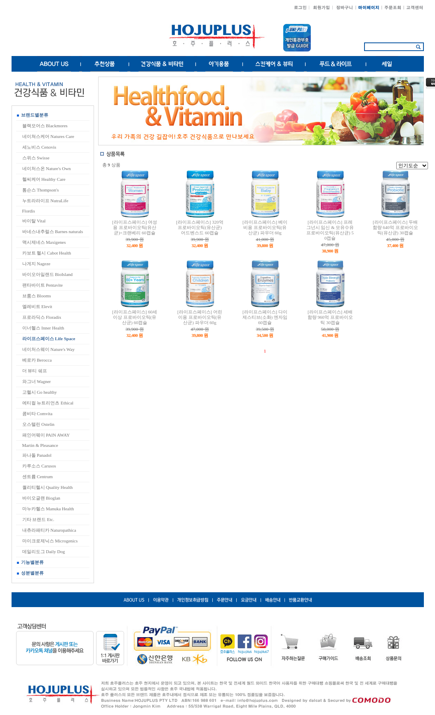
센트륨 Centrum (37, 476)
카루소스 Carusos (39, 465)
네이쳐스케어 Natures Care (48, 136)
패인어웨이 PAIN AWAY (46, 434)
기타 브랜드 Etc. (38, 519)
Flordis (28, 210)
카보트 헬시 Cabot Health (46, 252)
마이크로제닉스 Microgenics (50, 540)
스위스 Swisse (35, 157)
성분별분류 (30, 572)
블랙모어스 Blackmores (45, 125)
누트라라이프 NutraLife (45, 200)
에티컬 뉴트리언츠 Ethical (48, 402)
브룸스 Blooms (36, 295)
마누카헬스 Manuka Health (48, 508)
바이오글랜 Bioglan (41, 497)
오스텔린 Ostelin (38, 424)
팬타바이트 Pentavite (42, 285)
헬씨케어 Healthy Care (44, 179)
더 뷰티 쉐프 (34, 370)
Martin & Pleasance (40, 445)
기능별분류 (30, 562)
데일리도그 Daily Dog (43, 551)
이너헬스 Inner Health (43, 327)
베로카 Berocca (37, 360)
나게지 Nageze (36, 263)
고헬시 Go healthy (39, 392)
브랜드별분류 (32, 114)
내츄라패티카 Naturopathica (49, 530)
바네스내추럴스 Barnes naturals (52, 231)
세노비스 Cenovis (39, 147)
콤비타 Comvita (37, 413)
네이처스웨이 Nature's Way (48, 349)
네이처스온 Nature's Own (46, 168)
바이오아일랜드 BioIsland (47, 274)
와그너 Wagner (36, 381)
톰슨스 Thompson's (40, 189)
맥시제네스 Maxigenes (44, 242)
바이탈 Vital (34, 220)
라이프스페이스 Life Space (48, 338)
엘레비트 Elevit (37, 306)
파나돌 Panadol (37, 455)
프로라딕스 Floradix (41, 317)
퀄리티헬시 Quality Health (47, 487)
